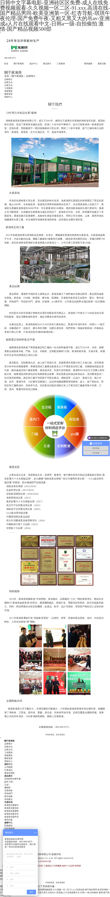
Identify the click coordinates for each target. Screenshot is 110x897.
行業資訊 (8, 770)
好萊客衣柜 (38, 866)
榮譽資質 (8, 94)
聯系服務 (88, 64)
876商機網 (56, 866)
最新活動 (102, 64)
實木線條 (8, 796)
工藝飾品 (48, 866)
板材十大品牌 (68, 866)
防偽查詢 (8, 826)
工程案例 (61, 64)
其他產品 (8, 799)
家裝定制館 (9, 773)
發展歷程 (8, 91)
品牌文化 (8, 82)
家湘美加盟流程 (11, 808)
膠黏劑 (7, 788)
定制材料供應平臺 (12, 779)
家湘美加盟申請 (11, 817)
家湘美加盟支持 (11, 814)
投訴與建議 (9, 828)
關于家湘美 (19, 64)
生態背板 (8, 790)
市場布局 (74, 64)
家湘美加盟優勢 (11, 811)
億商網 (78, 866)
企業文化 (8, 85)
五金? (6, 785)
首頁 (6, 64)
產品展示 (47, 64)
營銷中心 (8, 97)
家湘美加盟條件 (11, 805)
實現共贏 (8, 820)
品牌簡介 (8, 79)
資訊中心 (33, 64)
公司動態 (8, 767)
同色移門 (8, 793)
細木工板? (8, 782)
